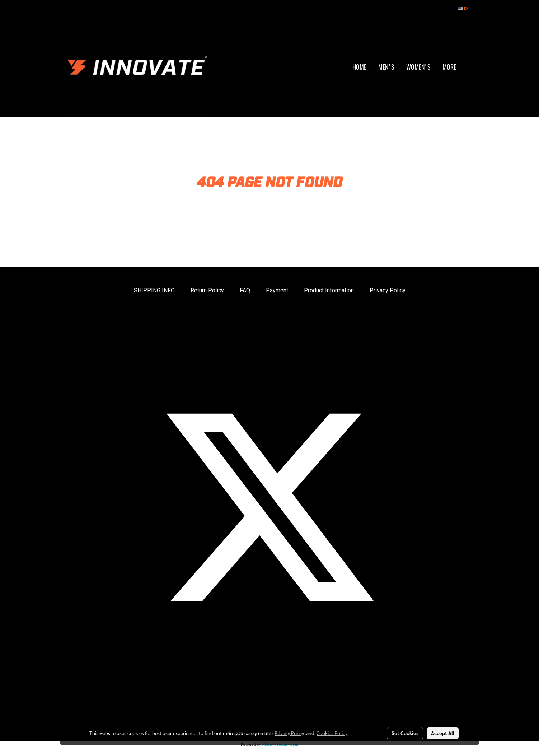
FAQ (245, 290)
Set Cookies (405, 733)
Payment (277, 290)
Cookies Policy (332, 733)
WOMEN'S (418, 66)
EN (463, 8)
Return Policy (207, 290)
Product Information (329, 290)
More (449, 66)
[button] (468, 67)
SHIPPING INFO (154, 290)
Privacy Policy (388, 290)
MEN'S (386, 66)
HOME (359, 66)
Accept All (442, 733)
